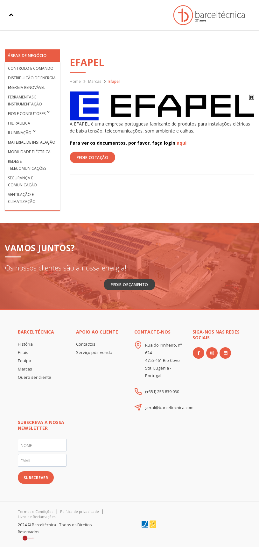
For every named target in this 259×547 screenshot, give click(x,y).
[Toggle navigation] (11, 15)
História (25, 344)
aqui (181, 143)
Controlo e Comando (30, 68)
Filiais (23, 352)
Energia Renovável (26, 87)
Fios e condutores (27, 113)
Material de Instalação (31, 142)
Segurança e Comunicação (22, 181)
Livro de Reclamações (36, 516)
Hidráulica (19, 123)
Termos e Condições (35, 511)
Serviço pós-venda (94, 352)
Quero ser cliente (34, 377)
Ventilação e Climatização (22, 198)
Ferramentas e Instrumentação (25, 100)
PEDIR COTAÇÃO (92, 157)
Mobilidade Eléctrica (29, 152)
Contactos (85, 344)
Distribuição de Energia (32, 78)
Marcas (94, 81)
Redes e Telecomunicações (27, 165)
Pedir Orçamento (129, 284)
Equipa (24, 360)
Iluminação (20, 132)
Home (75, 81)
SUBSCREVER (36, 477)
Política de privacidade (79, 511)
